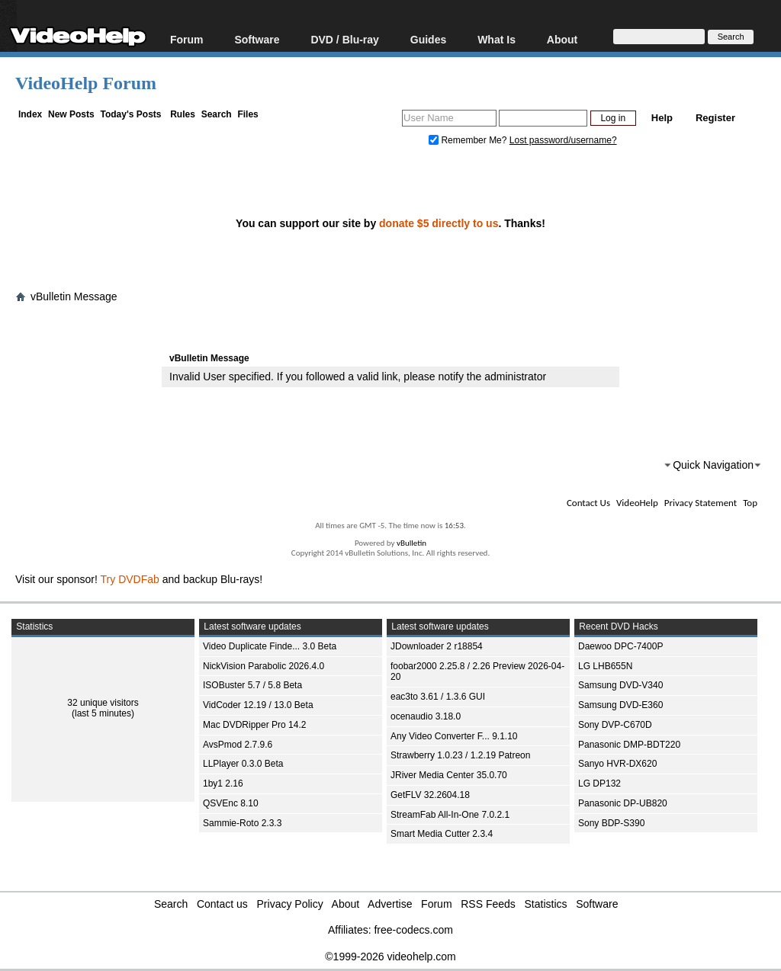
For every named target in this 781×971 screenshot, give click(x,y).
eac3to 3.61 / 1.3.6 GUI (437, 696)
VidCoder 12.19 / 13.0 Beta (258, 705)
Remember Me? (469, 140)
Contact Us (588, 502)
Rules (182, 114)
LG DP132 (599, 783)
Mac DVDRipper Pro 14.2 (254, 724)
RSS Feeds (488, 904)
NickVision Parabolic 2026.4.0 (263, 666)
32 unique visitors (102, 702)
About (562, 39)
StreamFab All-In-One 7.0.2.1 (449, 814)
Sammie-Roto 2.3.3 (242, 823)
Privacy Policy (290, 904)
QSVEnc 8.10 (231, 803)
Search (216, 114)
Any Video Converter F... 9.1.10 (454, 736)
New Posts (71, 114)
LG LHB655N (605, 666)
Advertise (390, 904)
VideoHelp (637, 502)
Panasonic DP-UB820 (622, 803)
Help (662, 117)
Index (30, 114)
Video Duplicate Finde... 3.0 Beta (269, 646)
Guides (428, 39)
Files (247, 114)
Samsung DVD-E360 (620, 705)
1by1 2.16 (223, 783)
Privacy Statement (700, 502)
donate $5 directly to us (438, 223)
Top (750, 502)
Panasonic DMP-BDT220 (629, 744)
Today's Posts (130, 114)
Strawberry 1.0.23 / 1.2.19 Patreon (460, 755)
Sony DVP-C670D (615, 724)
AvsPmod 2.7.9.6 (237, 744)
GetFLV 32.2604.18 (430, 795)
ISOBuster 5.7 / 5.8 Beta (252, 685)
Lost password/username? (563, 140)
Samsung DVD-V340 (620, 685)
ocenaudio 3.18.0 (425, 716)
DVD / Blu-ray (344, 39)
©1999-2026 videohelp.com (390, 956)
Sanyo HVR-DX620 (617, 763)
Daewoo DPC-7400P (620, 646)
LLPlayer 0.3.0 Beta (243, 763)
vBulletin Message (74, 296)
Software (256, 39)
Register (715, 117)
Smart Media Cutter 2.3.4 (441, 833)
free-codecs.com (413, 930)
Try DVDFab (130, 579)
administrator (515, 376)
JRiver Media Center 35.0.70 (448, 775)
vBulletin (411, 543)
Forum (187, 39)
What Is (496, 39)
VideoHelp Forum (85, 83)
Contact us (222, 904)
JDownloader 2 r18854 (436, 646)
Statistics (546, 904)
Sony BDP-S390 (611, 823)
